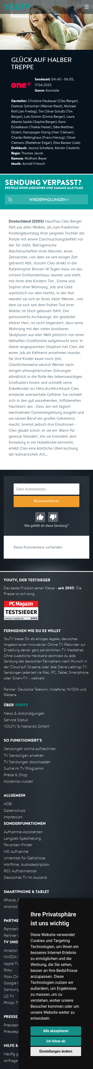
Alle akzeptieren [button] (55, 1031)
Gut (40, 517)
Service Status (16, 719)
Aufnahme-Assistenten (23, 831)
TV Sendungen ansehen (24, 755)
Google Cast (14, 983)
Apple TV (11, 963)
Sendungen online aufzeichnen (30, 748)
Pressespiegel (15, 1031)
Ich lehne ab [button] (55, 1041)
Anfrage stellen (17, 1060)
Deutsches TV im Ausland (25, 877)
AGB (8, 803)
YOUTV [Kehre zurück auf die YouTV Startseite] (17, 6)
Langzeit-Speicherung (22, 838)
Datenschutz (15, 810)
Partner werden (17, 935)
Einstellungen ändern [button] (55, 1051)
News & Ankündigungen (24, 713)
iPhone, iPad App (18, 900)
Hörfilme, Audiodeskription (26, 864)
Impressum (13, 817)
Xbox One (12, 976)
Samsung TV (14, 989)
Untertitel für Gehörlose (24, 858)
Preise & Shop (16, 774)
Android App (14, 906)
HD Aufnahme (16, 851)
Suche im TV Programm (24, 768)
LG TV (9, 996)
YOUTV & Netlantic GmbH (26, 726)
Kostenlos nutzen (18, 781)
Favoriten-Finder (18, 844)
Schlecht (53, 517)
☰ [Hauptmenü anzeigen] (87, 6)
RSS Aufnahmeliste (20, 871)
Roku (8, 970)
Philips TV (12, 1002)
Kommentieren (46, 501)
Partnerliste (14, 929)
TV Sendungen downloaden (27, 762)
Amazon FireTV (16, 950)
